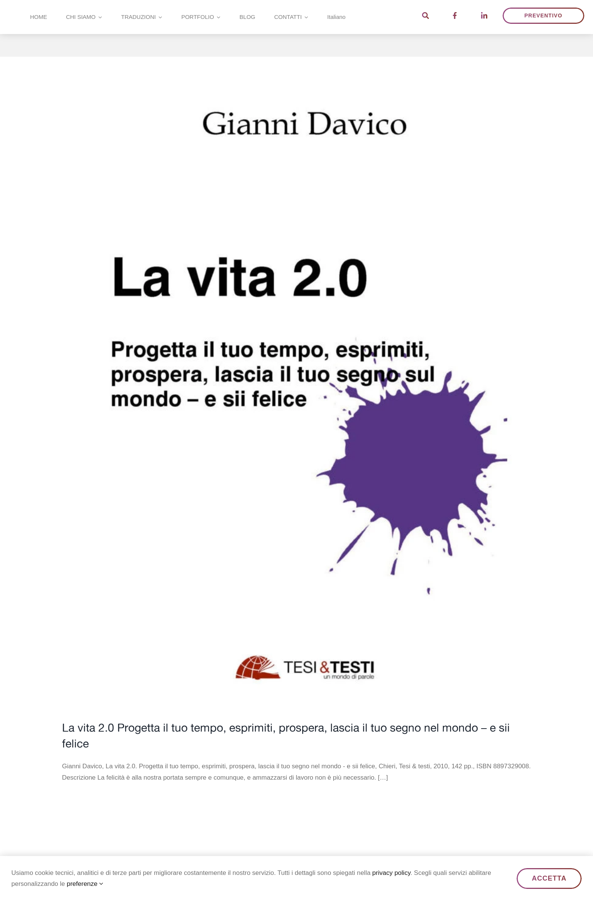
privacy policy (391, 872)
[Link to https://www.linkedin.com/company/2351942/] (484, 15)
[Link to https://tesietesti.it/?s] (425, 15)
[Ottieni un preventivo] (543, 16)
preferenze (85, 883)
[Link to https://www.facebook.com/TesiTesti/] (455, 15)
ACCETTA (549, 878)
